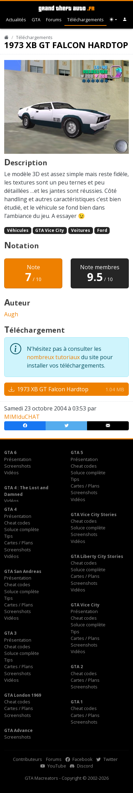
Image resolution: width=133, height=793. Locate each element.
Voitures (80, 230)
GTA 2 (77, 667)
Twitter (107, 759)
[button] (125, 20)
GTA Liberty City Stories (97, 556)
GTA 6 (10, 452)
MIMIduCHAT (22, 417)
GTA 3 (10, 633)
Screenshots (17, 466)
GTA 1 (77, 702)
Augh (11, 314)
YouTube (53, 766)
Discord (81, 766)
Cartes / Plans (85, 486)
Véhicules (18, 230)
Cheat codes (84, 466)
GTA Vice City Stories (94, 515)
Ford (102, 230)
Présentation (17, 459)
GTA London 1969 (22, 695)
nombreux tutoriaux (53, 357)
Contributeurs (27, 759)
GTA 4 (10, 509)
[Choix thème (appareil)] (113, 20)
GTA (36, 19)
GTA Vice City (49, 230)
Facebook (79, 759)
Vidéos (11, 472)
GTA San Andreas (22, 571)
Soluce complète (88, 472)
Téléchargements (85, 19)
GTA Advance (18, 730)
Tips (75, 479)
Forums (54, 19)
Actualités (16, 19)
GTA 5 (77, 452)
